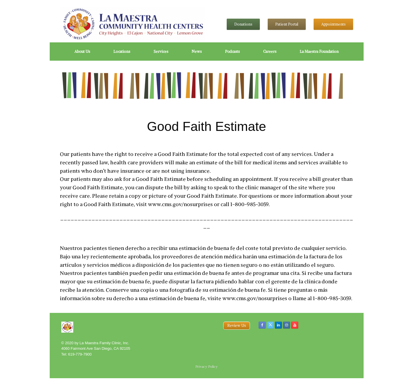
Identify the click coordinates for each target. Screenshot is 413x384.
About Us (82, 51)
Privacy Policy (206, 367)
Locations (121, 51)
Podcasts (232, 51)
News (197, 51)
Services (160, 51)
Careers (269, 51)
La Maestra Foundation (319, 51)
